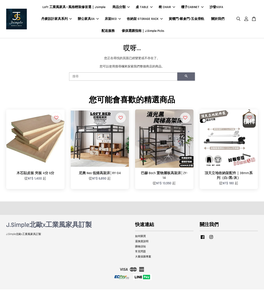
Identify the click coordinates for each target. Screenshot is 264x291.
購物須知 (140, 248)
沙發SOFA (216, 8)
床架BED (113, 20)
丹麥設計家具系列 (56, 20)
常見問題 (140, 253)
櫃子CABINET (192, 8)
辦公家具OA (88, 20)
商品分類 (121, 8)
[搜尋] (123, 78)
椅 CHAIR (167, 8)
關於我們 (217, 20)
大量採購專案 (143, 258)
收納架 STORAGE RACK (145, 20)
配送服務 (108, 31)
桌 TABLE (144, 8)
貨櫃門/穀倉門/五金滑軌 (186, 20)
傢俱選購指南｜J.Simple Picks (143, 31)
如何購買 (140, 237)
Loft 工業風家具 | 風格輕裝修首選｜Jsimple (73, 8)
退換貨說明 (141, 242)
